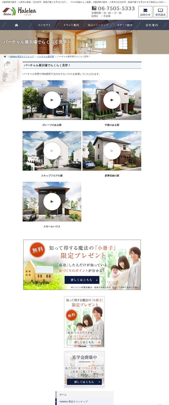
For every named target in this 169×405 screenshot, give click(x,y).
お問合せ (145, 11)
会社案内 (135, 251)
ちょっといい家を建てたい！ (145, 202)
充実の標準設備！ (139, 223)
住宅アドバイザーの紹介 (143, 265)
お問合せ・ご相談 (139, 287)
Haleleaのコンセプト (141, 216)
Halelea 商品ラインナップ (144, 167)
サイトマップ (137, 308)
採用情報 (135, 272)
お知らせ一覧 (137, 294)
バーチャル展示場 (139, 174)
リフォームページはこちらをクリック (147, 356)
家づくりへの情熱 (139, 258)
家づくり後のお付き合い (143, 244)
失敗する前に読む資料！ (143, 280)
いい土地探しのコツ (141, 188)
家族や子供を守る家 (141, 237)
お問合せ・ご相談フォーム (146, 375)
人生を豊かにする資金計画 (144, 195)
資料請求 (160, 11)
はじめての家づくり (141, 230)
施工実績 (135, 209)
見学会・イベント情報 (142, 181)
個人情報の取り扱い (141, 301)
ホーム (133, 160)
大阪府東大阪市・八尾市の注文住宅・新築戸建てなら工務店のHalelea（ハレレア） (96, 390)
